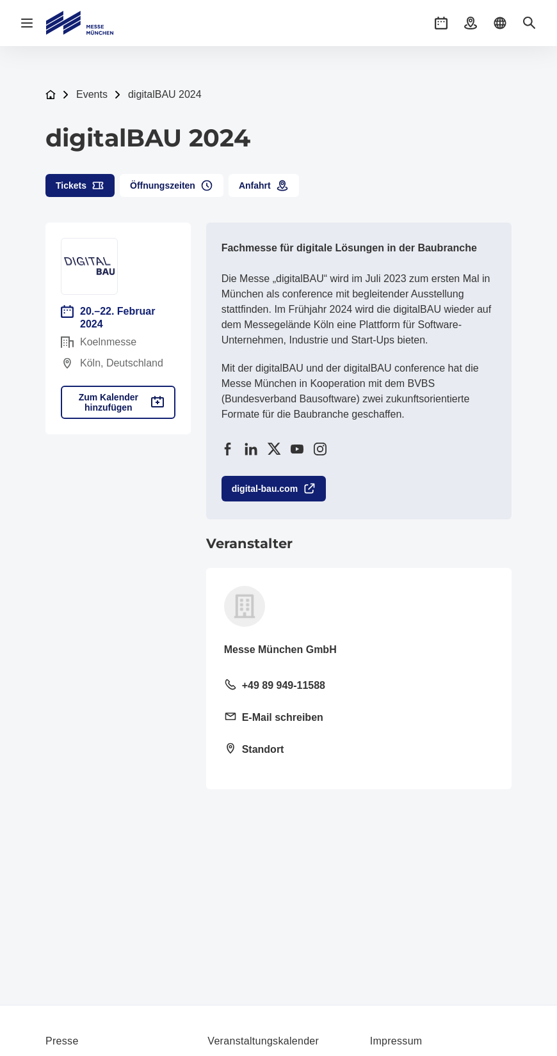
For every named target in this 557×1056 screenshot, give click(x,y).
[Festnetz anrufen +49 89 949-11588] (359, 686)
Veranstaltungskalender (263, 1041)
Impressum (396, 1041)
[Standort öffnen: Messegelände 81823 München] (359, 750)
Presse (62, 1041)
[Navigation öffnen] (26, 23)
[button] (441, 23)
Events (92, 94)
